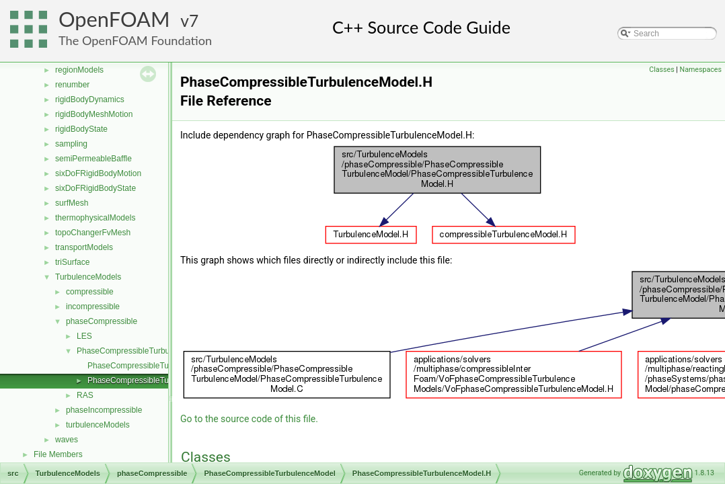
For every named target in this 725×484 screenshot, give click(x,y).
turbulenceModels (98, 425)
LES (84, 336)
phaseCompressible (101, 321)
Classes (661, 69)
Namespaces (701, 69)
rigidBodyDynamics (89, 99)
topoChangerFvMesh (92, 232)
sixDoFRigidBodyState (95, 188)
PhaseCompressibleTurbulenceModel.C (158, 365)
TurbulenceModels (88, 277)
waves (66, 439)
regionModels (79, 70)
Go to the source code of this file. (249, 418)
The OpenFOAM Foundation (135, 40)
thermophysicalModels (95, 218)
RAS (85, 395)
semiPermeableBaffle (93, 158)
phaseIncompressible (104, 410)
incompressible (93, 306)
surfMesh (71, 203)
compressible (90, 291)
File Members (58, 454)
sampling (71, 144)
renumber (72, 84)
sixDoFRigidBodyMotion (98, 173)
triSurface (72, 262)
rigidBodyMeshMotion (93, 114)
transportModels (84, 247)
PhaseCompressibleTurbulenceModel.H (158, 380)
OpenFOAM (114, 19)
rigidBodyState (81, 129)
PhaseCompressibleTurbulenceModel (144, 351)
